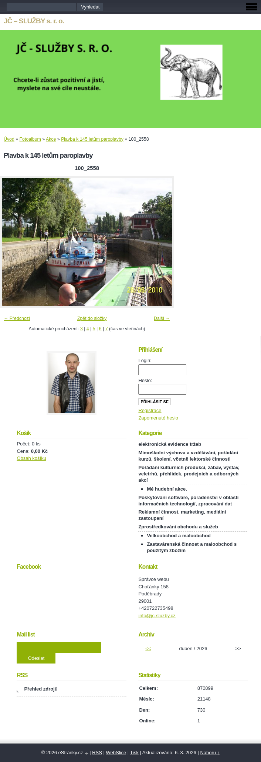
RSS (97, 752)
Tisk (134, 752)
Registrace (149, 410)
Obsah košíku (31, 458)
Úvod (9, 139)
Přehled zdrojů (40, 689)
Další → (162, 318)
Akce (51, 139)
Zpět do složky (92, 318)
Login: (144, 360)
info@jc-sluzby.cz (156, 615)
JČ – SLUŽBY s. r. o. (34, 21)
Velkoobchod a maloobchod (179, 535)
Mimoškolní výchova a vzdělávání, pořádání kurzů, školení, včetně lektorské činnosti (188, 456)
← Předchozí (17, 318)
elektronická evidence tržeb (169, 444)
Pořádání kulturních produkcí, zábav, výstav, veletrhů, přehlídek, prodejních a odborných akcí (188, 474)
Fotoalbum (30, 139)
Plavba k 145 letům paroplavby (92, 139)
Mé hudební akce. (167, 489)
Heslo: (145, 380)
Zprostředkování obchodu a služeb (178, 526)
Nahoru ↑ (210, 752)
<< (148, 648)
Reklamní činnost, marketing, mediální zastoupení (182, 515)
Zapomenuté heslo (158, 418)
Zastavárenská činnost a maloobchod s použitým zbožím (192, 547)
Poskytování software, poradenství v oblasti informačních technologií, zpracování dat (188, 501)
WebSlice (116, 752)
